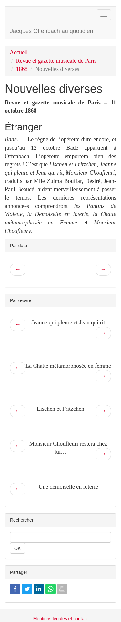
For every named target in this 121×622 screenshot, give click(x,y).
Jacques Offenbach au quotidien (51, 31)
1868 (22, 69)
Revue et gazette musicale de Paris (56, 61)
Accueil (19, 52)
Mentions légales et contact (60, 618)
